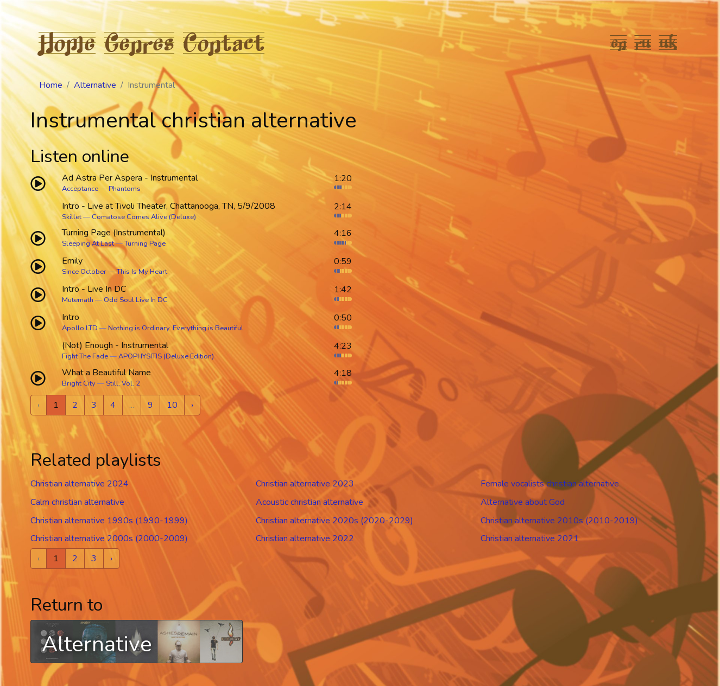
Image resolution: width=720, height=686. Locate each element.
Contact (223, 42)
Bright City (79, 383)
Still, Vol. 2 (123, 383)
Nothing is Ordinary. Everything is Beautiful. (176, 328)
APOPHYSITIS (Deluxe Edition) (166, 356)
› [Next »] (192, 405)
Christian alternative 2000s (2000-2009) (109, 538)
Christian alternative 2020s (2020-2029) (334, 521)
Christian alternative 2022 (305, 538)
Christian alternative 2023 (305, 484)
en (619, 42)
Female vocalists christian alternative (550, 484)
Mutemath (77, 300)
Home (67, 42)
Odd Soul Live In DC (136, 300)
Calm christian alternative (77, 502)
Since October (84, 272)
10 (172, 405)
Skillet (71, 217)
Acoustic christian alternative (309, 502)
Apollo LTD (80, 328)
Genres (139, 42)
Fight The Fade (85, 356)
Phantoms (125, 189)
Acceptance (80, 189)
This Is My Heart (142, 272)
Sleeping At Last (88, 243)
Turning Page (145, 243)
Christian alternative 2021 (530, 538)
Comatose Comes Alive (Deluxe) (144, 217)
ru (643, 42)
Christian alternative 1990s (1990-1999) (109, 521)
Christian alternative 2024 (79, 484)
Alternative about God (523, 502)
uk (668, 42)
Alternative (95, 85)
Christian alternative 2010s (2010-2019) (559, 521)
